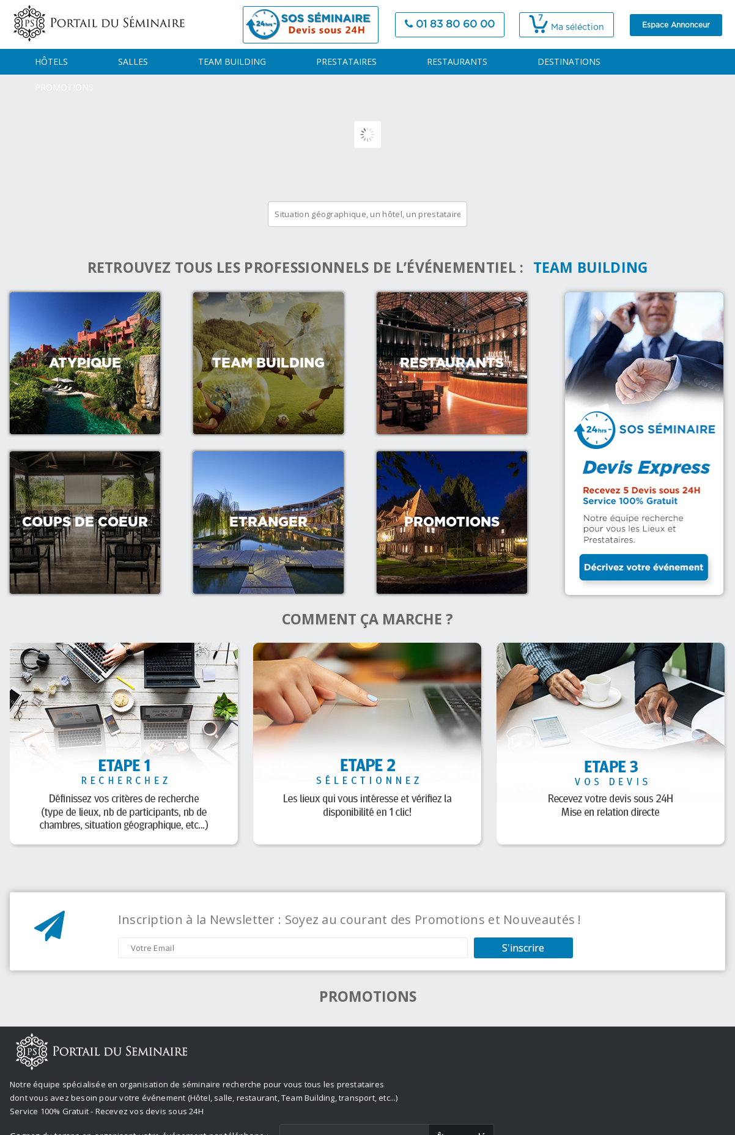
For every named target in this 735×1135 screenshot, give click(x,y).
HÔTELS (51, 61)
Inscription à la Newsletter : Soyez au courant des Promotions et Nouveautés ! (350, 919)
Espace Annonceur (676, 25)
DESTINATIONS (568, 61)
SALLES (133, 61)
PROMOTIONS (64, 87)
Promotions (452, 522)
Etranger (268, 522)
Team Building (268, 363)
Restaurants (452, 363)
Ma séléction (566, 27)
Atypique (85, 363)
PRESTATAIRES (346, 61)
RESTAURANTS (457, 61)
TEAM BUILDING (232, 61)
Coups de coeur (85, 522)
